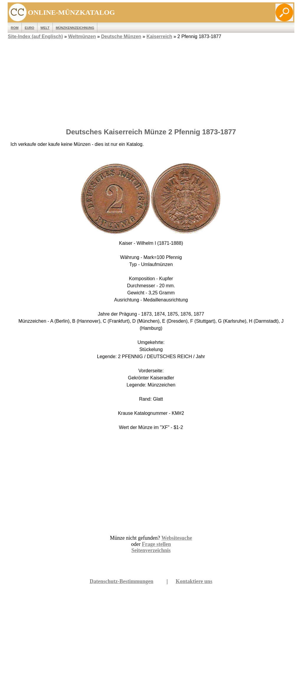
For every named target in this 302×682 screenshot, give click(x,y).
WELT (45, 28)
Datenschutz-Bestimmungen (121, 581)
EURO (29, 28)
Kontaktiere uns (194, 581)
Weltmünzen (82, 36)
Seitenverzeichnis (151, 550)
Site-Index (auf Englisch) (35, 36)
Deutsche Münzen (121, 36)
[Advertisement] (151, 81)
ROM (15, 28)
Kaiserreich (159, 36)
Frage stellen (156, 544)
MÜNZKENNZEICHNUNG (75, 28)
